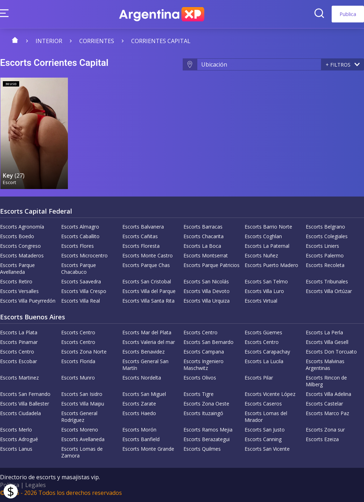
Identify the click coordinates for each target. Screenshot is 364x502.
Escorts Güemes (263, 332)
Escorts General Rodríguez (79, 416)
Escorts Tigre (198, 394)
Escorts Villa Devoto (206, 291)
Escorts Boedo (17, 236)
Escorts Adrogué (19, 439)
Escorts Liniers (322, 245)
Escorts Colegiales (327, 236)
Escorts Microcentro (84, 255)
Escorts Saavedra (81, 281)
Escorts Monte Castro (147, 255)
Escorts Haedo (139, 413)
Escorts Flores (77, 245)
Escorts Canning (263, 439)
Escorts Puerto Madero (271, 265)
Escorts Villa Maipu (82, 403)
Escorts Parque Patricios (211, 265)
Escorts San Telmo (266, 281)
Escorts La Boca (202, 245)
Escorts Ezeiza (322, 439)
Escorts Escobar (18, 361)
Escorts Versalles (19, 291)
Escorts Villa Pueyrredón (27, 300)
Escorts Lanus (16, 448)
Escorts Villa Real (80, 300)
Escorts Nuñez (261, 255)
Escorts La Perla (324, 332)
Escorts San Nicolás (206, 281)
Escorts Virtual (261, 300)
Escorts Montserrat (205, 255)
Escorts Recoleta (325, 265)
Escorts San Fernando (25, 394)
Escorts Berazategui (206, 439)
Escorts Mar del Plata (146, 332)
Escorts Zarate (139, 403)
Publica (347, 14)
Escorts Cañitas (140, 236)
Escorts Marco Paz (327, 413)
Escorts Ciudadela (20, 413)
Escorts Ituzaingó (203, 413)
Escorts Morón (139, 429)
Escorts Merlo (16, 429)
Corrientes (96, 41)
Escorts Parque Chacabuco (78, 268)
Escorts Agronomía (22, 226)
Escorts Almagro (80, 226)
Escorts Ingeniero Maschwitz (203, 364)
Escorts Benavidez (143, 351)
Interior (49, 41)
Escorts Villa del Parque (149, 291)
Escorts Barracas (203, 226)
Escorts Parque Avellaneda (17, 268)
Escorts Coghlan (263, 236)
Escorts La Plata (18, 332)
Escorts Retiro (16, 281)
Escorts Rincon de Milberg (326, 381)
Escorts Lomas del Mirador (266, 416)
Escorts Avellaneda (83, 439)
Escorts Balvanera (143, 226)
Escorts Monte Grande (148, 448)
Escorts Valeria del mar (148, 342)
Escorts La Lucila (264, 361)
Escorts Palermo (325, 255)
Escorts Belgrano (325, 226)
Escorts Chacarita (203, 236)
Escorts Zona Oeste (206, 403)
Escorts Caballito (80, 236)
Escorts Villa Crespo (83, 291)
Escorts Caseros (263, 403)
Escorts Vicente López (270, 394)
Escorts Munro (78, 377)
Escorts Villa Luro (264, 291)
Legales (35, 485)
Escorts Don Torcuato (331, 351)
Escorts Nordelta (141, 377)
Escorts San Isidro (81, 394)
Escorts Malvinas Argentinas (325, 364)
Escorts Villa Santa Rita (148, 300)
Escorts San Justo (265, 429)
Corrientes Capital (161, 41)
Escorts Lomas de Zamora (82, 452)
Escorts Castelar (324, 403)
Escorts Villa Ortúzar (329, 291)
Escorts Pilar (259, 377)
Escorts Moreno (79, 429)
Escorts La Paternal (267, 245)
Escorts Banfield (141, 439)
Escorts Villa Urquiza (206, 300)
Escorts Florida (78, 361)
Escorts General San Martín (145, 364)
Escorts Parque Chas (146, 265)
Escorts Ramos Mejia (207, 429)
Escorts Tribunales (327, 281)
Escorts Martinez (19, 377)
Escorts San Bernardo (208, 342)
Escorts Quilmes (202, 448)
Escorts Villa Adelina (328, 394)
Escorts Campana (203, 351)
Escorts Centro (78, 332)
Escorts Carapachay (267, 351)
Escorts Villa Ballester (24, 403)
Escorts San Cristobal (146, 281)
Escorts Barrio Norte (268, 226)
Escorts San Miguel (144, 394)
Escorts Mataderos (22, 255)
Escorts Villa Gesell (327, 342)
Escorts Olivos (199, 377)
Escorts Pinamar (19, 342)
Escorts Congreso (20, 245)
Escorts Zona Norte (84, 351)
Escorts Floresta (141, 245)
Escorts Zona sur (325, 429)
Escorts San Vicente (267, 448)
